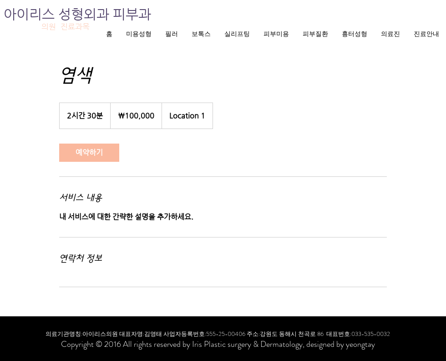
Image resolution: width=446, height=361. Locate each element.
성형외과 (85, 14)
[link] (89, 153)
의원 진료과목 (65, 26)
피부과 (132, 14)
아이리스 (31, 14)
